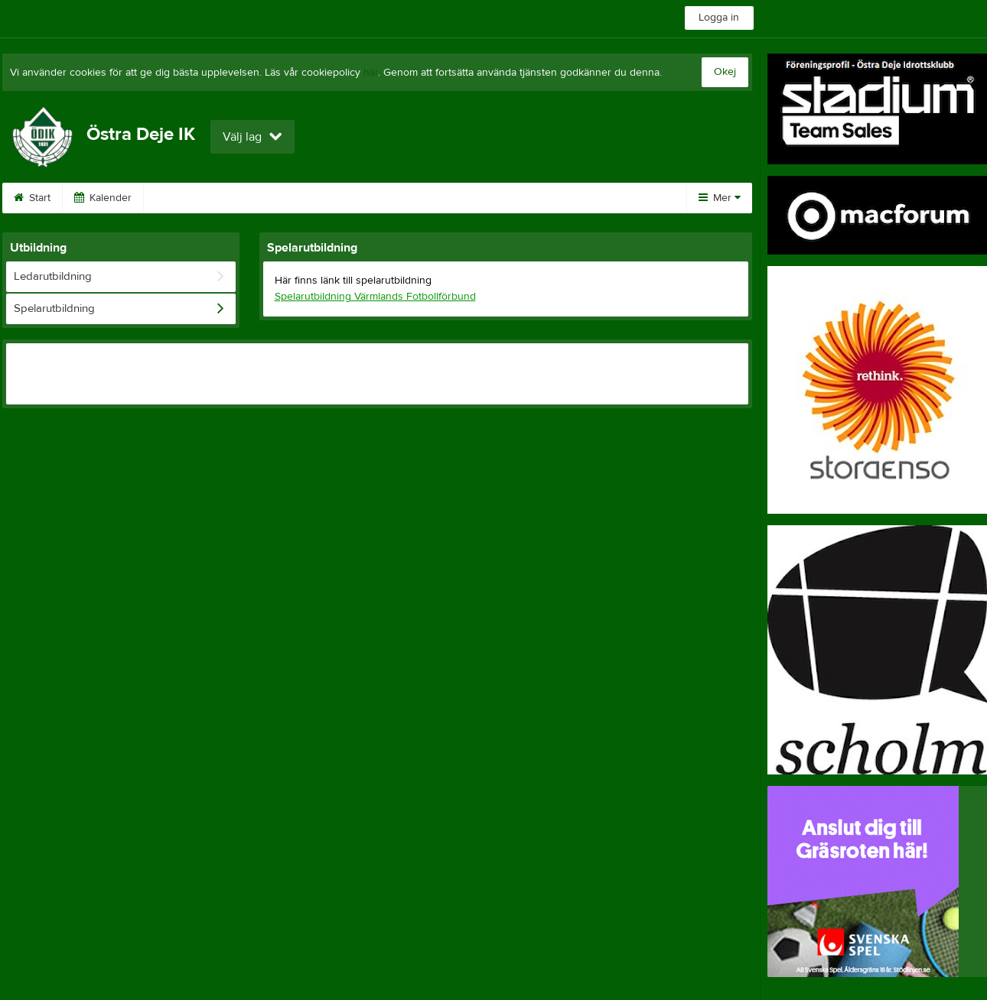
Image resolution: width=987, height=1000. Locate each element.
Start (32, 198)
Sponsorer (298, 198)
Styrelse (446, 198)
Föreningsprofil (538, 198)
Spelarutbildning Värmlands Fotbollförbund (375, 297)
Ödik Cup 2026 (198, 198)
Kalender (103, 198)
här (370, 73)
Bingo (375, 198)
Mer (720, 198)
